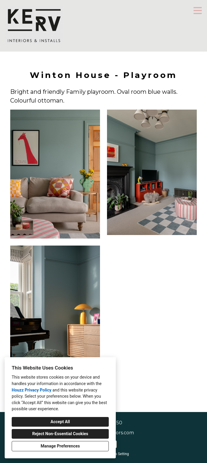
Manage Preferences (60, 446)
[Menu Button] (197, 10)
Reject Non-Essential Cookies (60, 433)
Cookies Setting (116, 454)
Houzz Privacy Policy (31, 390)
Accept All (60, 421)
